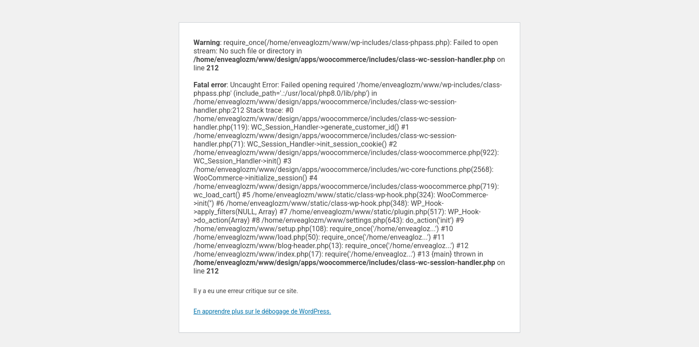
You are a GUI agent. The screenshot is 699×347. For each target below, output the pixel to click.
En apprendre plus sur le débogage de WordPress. (262, 311)
